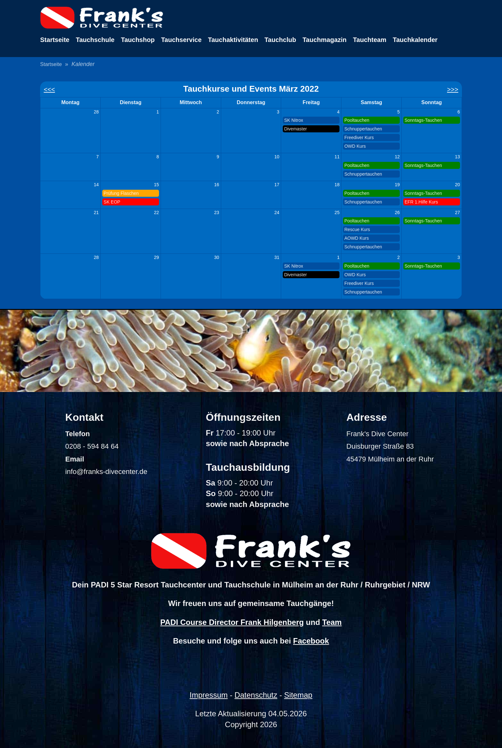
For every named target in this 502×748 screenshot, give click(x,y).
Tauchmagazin (325, 39)
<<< (49, 89)
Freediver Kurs (359, 137)
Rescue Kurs (357, 229)
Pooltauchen (356, 120)
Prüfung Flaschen (121, 193)
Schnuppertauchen (363, 128)
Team (332, 622)
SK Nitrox (293, 120)
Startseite (54, 39)
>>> (452, 89)
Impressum (209, 695)
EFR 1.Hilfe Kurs (421, 201)
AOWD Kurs (356, 238)
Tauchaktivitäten (233, 39)
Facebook (311, 640)
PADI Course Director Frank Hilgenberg (232, 622)
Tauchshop (138, 39)
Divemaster (295, 128)
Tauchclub (280, 39)
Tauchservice (181, 39)
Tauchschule (95, 39)
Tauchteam (369, 39)
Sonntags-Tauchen (423, 120)
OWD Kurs (355, 146)
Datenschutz (256, 695)
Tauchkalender (415, 39)
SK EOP (112, 201)
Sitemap (298, 695)
